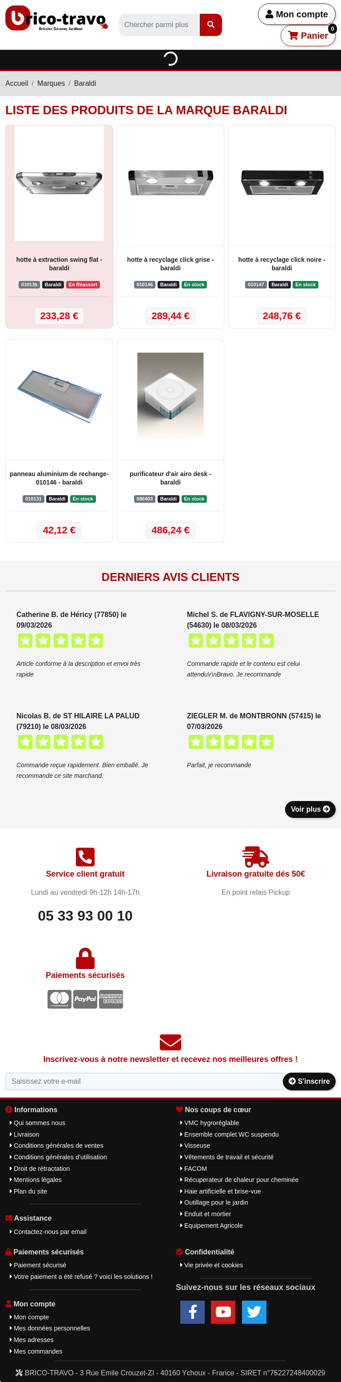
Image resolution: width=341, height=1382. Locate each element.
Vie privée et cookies (211, 1265)
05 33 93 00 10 (85, 916)
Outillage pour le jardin (214, 1202)
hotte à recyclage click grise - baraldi (170, 264)
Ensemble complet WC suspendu (229, 1134)
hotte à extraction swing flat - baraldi (59, 264)
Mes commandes (36, 1351)
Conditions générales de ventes (56, 1145)
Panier (312, 32)
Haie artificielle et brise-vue (220, 1191)
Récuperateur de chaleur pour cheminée (239, 1179)
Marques (51, 83)
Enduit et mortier (205, 1214)
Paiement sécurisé (38, 1265)
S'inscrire (309, 1081)
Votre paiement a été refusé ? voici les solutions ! (81, 1276)
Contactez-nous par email (48, 1231)
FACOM (193, 1168)
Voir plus (310, 809)
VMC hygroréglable (209, 1122)
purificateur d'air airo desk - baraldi (170, 478)
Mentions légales (36, 1179)
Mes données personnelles (50, 1328)
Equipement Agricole (211, 1225)
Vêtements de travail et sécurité (227, 1157)
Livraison (25, 1134)
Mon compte (297, 14)
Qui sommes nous (37, 1122)
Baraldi (85, 83)
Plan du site (28, 1191)
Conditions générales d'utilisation (58, 1157)
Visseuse (195, 1145)
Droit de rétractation (40, 1168)
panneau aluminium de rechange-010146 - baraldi (59, 478)
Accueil (16, 83)
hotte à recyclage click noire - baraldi (281, 264)
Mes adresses (32, 1339)
